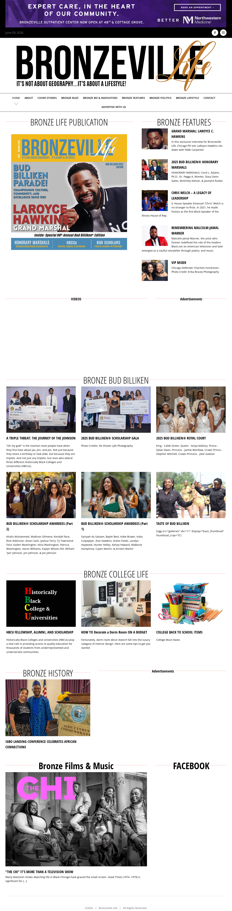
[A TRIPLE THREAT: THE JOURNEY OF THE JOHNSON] (41, 409)
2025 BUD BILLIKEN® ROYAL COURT (181, 438)
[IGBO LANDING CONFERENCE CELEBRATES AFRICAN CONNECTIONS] (47, 707)
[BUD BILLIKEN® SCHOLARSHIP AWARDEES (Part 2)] (41, 495)
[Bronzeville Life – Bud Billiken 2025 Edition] (69, 192)
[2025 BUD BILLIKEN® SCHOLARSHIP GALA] (116, 409)
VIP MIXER (178, 262)
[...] (25, 881)
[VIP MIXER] (155, 270)
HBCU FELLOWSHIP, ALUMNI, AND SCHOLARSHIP (39, 632)
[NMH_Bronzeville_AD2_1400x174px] (116, 2)
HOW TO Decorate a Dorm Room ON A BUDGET (114, 632)
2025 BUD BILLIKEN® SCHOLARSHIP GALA (110, 438)
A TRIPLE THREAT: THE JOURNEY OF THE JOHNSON (41, 438)
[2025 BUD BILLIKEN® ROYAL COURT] (191, 409)
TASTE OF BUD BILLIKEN (172, 523)
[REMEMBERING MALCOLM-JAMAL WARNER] (155, 235)
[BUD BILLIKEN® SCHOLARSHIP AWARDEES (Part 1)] (116, 495)
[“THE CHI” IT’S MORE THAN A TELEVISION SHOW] (76, 819)
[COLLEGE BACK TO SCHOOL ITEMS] (191, 603)
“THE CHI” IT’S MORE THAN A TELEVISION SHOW (39, 871)
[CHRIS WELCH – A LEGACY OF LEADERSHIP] (155, 200)
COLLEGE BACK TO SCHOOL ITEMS (179, 632)
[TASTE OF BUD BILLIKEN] (191, 495)
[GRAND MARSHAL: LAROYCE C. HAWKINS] (155, 138)
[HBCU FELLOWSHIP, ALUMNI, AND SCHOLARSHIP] (41, 603)
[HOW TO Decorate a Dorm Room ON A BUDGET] (116, 603)
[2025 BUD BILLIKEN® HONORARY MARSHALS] (155, 169)
